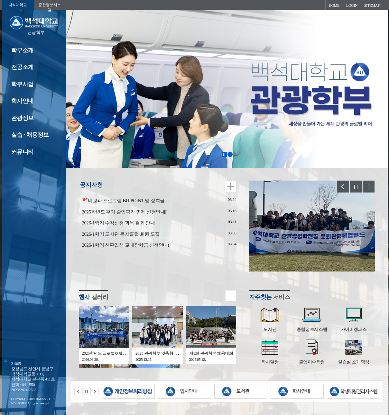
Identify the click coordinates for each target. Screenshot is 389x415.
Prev (343, 187)
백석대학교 (17, 5)
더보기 (230, 187)
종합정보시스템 (49, 6)
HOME (334, 5)
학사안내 (22, 101)
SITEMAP (372, 5)
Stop (356, 187)
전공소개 (22, 67)
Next (369, 187)
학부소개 (22, 50)
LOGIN (351, 5)
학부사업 (22, 84)
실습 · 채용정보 (30, 135)
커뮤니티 (22, 152)
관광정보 (22, 118)
